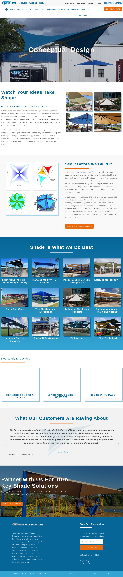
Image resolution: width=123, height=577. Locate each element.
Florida (90, 3)
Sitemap (97, 574)
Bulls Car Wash (15, 309)
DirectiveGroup (75, 574)
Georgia (98, 3)
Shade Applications (55, 9)
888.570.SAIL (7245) (113, 3)
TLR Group (76, 338)
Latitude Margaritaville (108, 280)
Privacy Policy (106, 574)
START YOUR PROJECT (12, 504)
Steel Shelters (36, 9)
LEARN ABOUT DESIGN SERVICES (61, 396)
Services (85, 9)
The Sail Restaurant (46, 338)
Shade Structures (17, 9)
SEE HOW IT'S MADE (102, 395)
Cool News (81, 3)
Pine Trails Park (108, 338)
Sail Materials (73, 9)
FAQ (80, 15)
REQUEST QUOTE (113, 9)
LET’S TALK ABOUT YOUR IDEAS (79, 226)
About (86, 15)
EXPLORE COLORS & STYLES (20, 396)
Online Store (69, 3)
